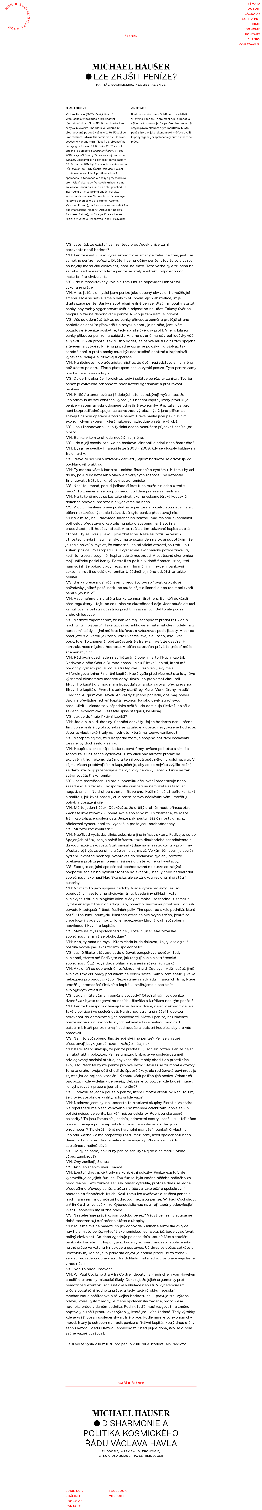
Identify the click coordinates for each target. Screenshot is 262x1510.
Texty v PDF (250, 18)
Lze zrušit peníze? (135, 76)
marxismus (130, 1451)
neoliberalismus (150, 84)
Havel (138, 1455)
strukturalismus (114, 1455)
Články (253, 39)
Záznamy (252, 13)
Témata (253, 3)
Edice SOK (74, 1490)
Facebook (118, 1490)
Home (255, 23)
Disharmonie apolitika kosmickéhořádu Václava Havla (131, 1433)
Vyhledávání (249, 44)
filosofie (110, 1451)
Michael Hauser (131, 66)
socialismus (122, 84)
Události (73, 1495)
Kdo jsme (251, 28)
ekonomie (150, 1451)
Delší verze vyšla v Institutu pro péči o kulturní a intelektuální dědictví (126, 1344)
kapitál (102, 84)
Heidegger (154, 1455)
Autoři (254, 8)
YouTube (116, 1495)
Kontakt (252, 33)
